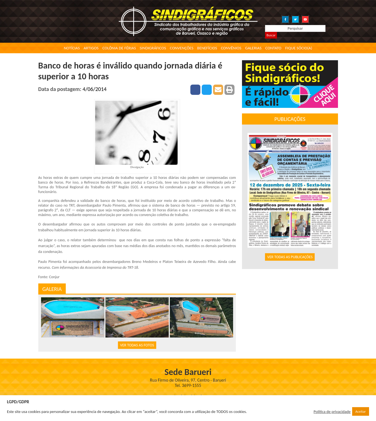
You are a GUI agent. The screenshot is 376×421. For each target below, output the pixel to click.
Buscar (270, 35)
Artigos (91, 47)
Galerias (253, 47)
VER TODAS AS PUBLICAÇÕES (290, 257)
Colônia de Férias (119, 47)
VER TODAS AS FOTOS (137, 345)
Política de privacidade (332, 411)
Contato (273, 47)
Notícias (72, 47)
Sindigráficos (153, 47)
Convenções (181, 47)
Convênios (231, 47)
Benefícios (207, 47)
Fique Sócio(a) (298, 47)
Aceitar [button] (360, 411)
